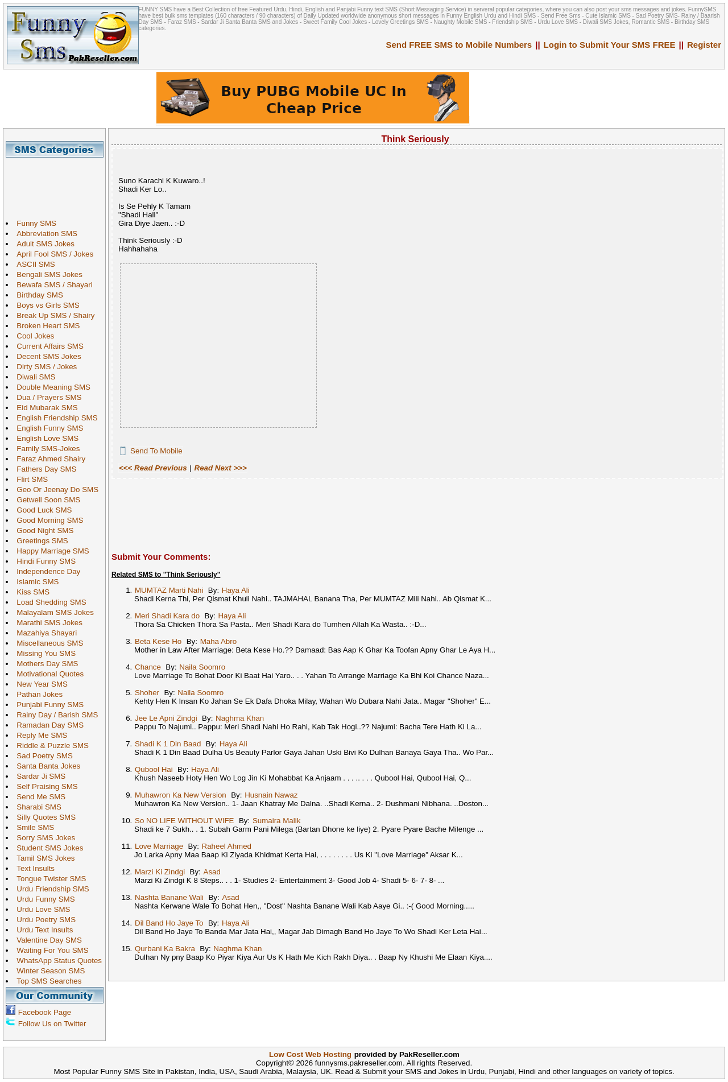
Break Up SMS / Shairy (53, 315)
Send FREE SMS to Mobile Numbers (459, 44)
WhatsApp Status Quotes (56, 960)
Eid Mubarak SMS (44, 407)
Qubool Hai (154, 769)
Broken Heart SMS (45, 325)
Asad (212, 872)
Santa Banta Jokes (45, 766)
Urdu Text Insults (42, 930)
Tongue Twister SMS (48, 878)
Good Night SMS (42, 530)
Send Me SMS (38, 796)
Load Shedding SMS (48, 602)
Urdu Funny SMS (43, 899)
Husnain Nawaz (271, 795)
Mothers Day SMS (44, 663)
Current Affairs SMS (47, 346)
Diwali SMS (33, 377)
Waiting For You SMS (49, 950)
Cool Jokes (32, 336)
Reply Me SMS (39, 735)
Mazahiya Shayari (44, 633)
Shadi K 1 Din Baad (168, 744)
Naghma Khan (240, 718)
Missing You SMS (43, 653)
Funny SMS (33, 223)
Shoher (147, 692)
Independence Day (45, 571)
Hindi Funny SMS (43, 561)
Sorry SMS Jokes (43, 837)
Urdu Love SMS (40, 909)
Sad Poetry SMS (42, 755)
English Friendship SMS (54, 418)
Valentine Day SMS (46, 940)
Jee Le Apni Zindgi (166, 718)
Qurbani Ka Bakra (165, 948)
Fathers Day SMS (43, 469)
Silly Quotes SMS (43, 817)
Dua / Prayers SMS (46, 397)
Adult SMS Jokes (42, 243)
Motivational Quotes (47, 674)
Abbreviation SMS (44, 233)
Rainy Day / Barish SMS (54, 715)
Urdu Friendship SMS (50, 889)
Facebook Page (44, 1012)
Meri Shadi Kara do (167, 616)
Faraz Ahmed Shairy (48, 459)
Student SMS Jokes (47, 848)
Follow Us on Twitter (52, 1023)
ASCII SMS (33, 264)
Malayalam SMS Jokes (52, 612)
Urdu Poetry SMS (43, 919)
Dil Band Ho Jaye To (169, 923)
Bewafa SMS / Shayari (51, 284)
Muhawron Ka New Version (180, 795)
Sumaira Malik (276, 820)
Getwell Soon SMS (45, 499)
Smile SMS (32, 827)
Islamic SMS (35, 581)
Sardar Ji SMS (38, 776)
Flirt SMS (29, 479)
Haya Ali (236, 590)
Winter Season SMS (48, 971)
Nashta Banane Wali (169, 897)
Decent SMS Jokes (46, 356)
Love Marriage (159, 846)
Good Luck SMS (41, 510)
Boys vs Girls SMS (45, 305)
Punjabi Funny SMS (47, 704)
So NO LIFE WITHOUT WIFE (184, 820)
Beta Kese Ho (158, 641)
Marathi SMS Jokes (47, 622)
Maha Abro (218, 641)
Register (704, 44)
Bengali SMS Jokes (47, 274)
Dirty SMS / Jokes (44, 366)
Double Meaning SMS (51, 387)
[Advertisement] (58, 183)
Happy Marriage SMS (50, 551)
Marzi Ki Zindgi (160, 872)
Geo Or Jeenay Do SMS (55, 489)
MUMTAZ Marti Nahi (169, 590)
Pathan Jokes (37, 694)
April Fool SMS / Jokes (52, 254)
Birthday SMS (37, 295)
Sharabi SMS (36, 807)
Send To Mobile (156, 451)
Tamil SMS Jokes (43, 858)
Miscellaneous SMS (47, 643)
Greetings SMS (39, 540)
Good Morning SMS (47, 520)
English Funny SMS (47, 428)
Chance (148, 667)
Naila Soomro (202, 667)
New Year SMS (39, 684)
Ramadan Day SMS (47, 725)
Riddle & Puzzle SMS (50, 745)
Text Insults (33, 868)
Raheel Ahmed (226, 846)
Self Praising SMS (44, 786)
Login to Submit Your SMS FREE (610, 44)
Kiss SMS (30, 592)
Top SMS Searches (46, 981)
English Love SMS (45, 438)
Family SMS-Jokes (45, 448)
